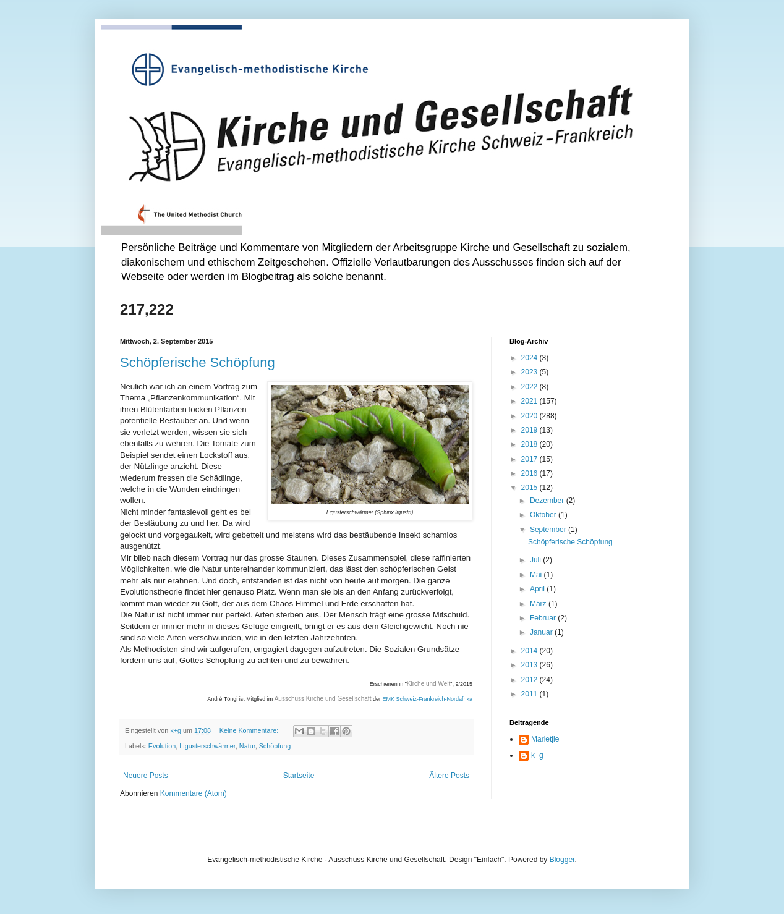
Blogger (562, 859)
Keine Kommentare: (249, 730)
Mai (537, 574)
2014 (530, 650)
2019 (530, 430)
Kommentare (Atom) (193, 793)
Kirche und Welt (428, 683)
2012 (530, 679)
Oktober (544, 514)
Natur (247, 746)
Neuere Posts (145, 775)
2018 (530, 444)
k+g (537, 755)
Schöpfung (275, 746)
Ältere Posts (449, 775)
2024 (530, 357)
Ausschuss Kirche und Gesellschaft (323, 698)
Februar (544, 618)
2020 (530, 416)
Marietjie (545, 739)
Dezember (548, 500)
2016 (530, 473)
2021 (530, 401)
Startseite (299, 775)
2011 (530, 694)
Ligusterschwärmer (207, 746)
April (538, 589)
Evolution (162, 746)
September (549, 529)
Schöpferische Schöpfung (197, 362)
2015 (530, 487)
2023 (530, 372)
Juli (536, 560)
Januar (542, 632)
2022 (530, 387)
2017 (530, 459)
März (539, 603)
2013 (530, 665)
